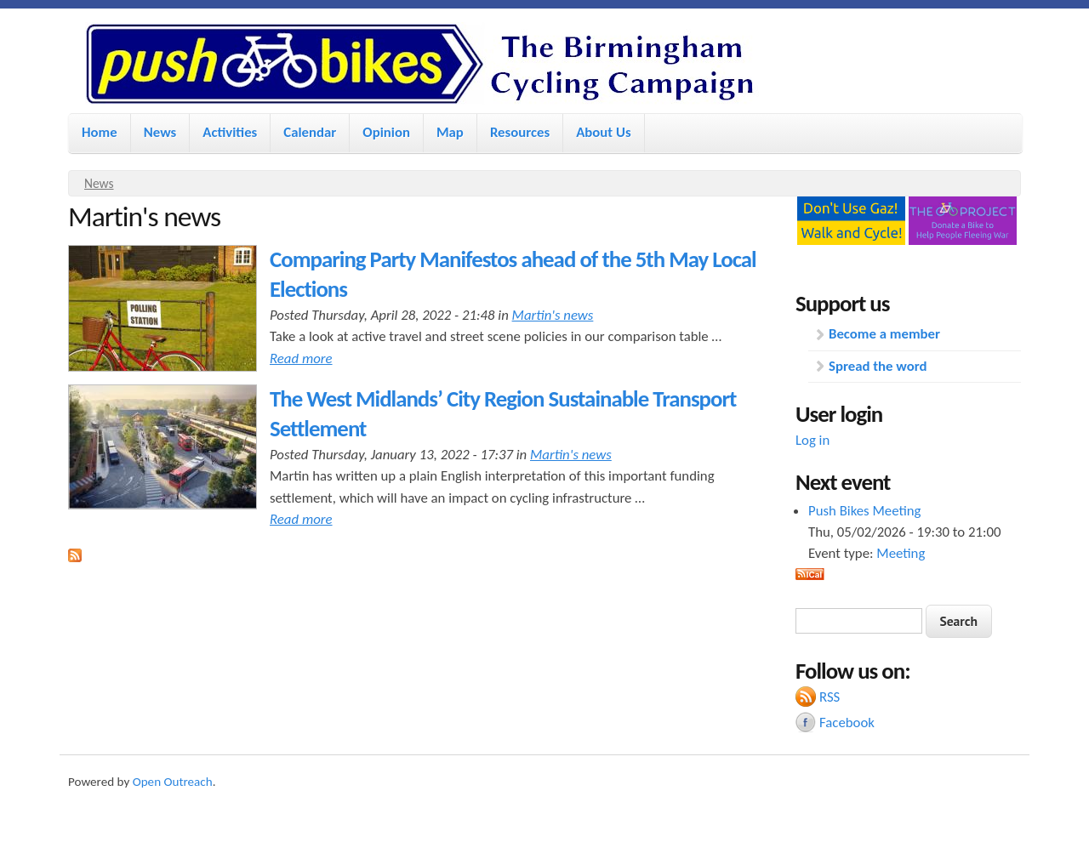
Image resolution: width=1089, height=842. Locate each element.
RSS (829, 697)
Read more (301, 358)
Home (99, 132)
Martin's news (553, 315)
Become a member (884, 334)
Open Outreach (173, 781)
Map (450, 132)
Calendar (309, 132)
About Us (603, 132)
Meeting (900, 553)
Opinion (386, 132)
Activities (229, 132)
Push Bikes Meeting (864, 511)
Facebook (847, 722)
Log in (812, 440)
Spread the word (878, 366)
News (160, 132)
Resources (520, 132)
